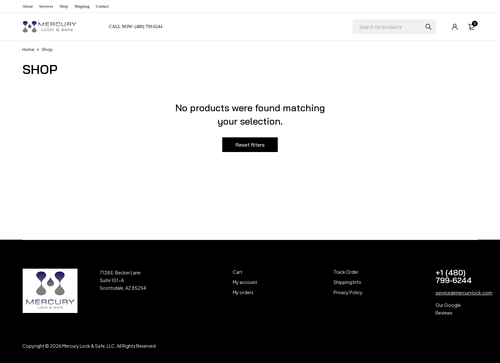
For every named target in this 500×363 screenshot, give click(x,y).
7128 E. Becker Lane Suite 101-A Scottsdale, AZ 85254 (123, 280)
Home (28, 49)
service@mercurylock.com (464, 292)
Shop (64, 6)
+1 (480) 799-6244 (454, 276)
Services (46, 6)
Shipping (81, 6)
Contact (102, 6)
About (27, 6)
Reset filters (250, 145)
